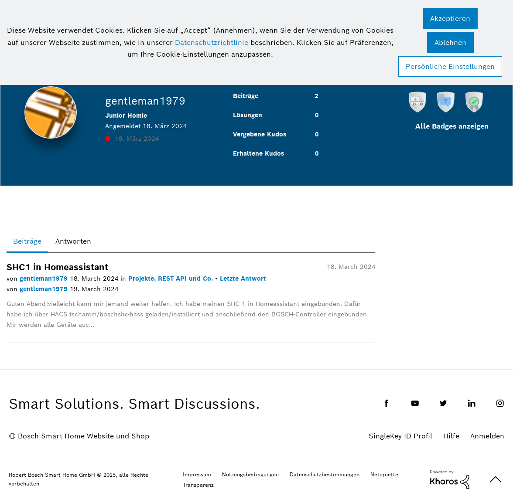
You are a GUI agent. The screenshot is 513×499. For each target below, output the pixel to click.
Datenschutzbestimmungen (324, 474)
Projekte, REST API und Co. (171, 278)
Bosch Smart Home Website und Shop (83, 436)
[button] (450, 18)
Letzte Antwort (243, 278)
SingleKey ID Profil (400, 436)
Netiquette (384, 474)
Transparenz (198, 485)
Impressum (197, 474)
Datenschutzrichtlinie (211, 42)
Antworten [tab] (73, 241)
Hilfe (451, 436)
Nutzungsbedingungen (250, 474)
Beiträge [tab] (27, 241)
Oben (495, 480)
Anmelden (487, 436)
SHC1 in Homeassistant (57, 267)
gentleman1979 (45, 278)
